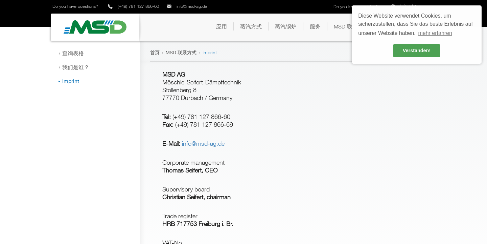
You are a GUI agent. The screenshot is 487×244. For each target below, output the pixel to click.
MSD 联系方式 (181, 52)
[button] (221, 26)
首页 (155, 52)
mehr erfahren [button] (435, 33)
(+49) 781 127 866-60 (138, 6)
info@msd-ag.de (192, 6)
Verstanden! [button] (417, 50)
